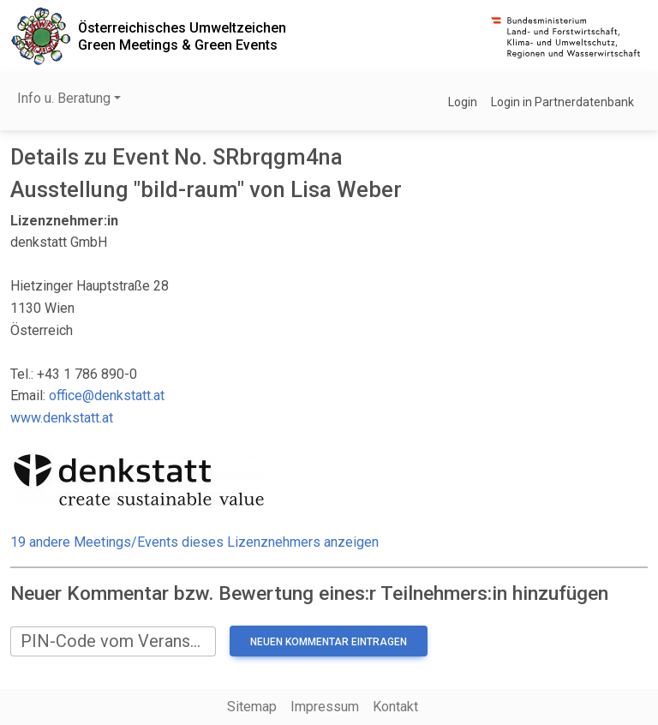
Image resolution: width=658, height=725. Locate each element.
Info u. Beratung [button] (64, 98)
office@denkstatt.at (106, 395)
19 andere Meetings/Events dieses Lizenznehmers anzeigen (194, 542)
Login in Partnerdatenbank (562, 102)
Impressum (324, 706)
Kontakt (395, 706)
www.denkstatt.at (61, 418)
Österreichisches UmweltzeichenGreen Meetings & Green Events (182, 36)
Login (462, 102)
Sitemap (252, 706)
